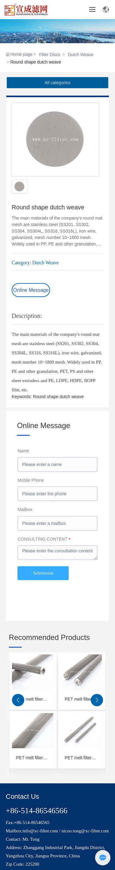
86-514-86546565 (33, 822)
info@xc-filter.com (40, 830)
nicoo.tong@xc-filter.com (85, 830)
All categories (57, 82)
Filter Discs (49, 54)
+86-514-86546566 (36, 810)
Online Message (31, 290)
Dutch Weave (81, 54)
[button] (18, 700)
